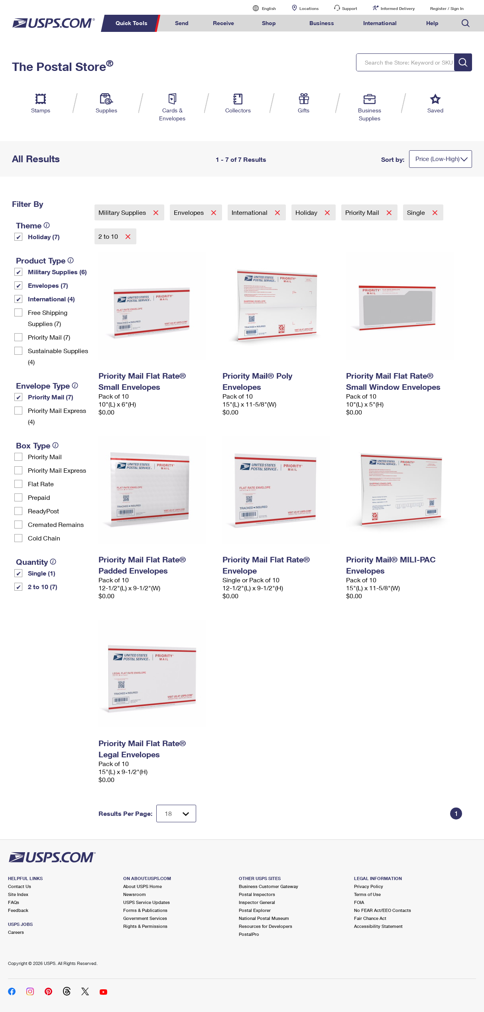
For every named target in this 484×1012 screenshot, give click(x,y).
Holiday (307, 212)
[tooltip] (46, 225)
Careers (16, 932)
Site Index (18, 894)
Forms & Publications (145, 910)
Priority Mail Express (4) (57, 416)
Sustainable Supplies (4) (58, 356)
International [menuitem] (380, 23)
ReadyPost (43, 511)
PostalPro (249, 934)
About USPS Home (142, 886)
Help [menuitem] (432, 23)
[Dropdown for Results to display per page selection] (176, 813)
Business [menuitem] (321, 23)
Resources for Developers (265, 926)
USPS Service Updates (146, 902)
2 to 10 (109, 236)
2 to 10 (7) (42, 586)
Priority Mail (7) (49, 337)
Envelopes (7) (48, 285)
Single (417, 212)
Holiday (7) (44, 236)
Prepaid (39, 497)
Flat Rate (41, 483)
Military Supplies (123, 212)
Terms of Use (367, 894)
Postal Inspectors (257, 894)
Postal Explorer (255, 910)
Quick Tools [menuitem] (132, 23)
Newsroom (134, 894)
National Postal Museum (264, 918)
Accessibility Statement (378, 926)
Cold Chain (44, 538)
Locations (309, 8)
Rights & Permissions (145, 926)
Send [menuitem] (182, 23)
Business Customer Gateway (268, 886)
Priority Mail (45, 456)
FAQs (13, 902)
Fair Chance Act (370, 918)
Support (349, 8)
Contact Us (19, 886)
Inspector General (257, 902)
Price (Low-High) (437, 158)
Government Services (145, 918)
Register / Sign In (447, 8)
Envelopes (189, 212)
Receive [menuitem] (223, 23)
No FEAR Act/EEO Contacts (382, 910)
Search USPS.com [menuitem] (466, 23)
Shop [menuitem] (269, 23)
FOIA (359, 902)
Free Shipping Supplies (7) (47, 318)
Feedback (18, 910)
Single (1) (41, 573)
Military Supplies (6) (57, 271)
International (250, 212)
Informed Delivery (398, 8)
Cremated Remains (56, 524)
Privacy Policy (368, 886)
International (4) (51, 299)
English (261, 8)
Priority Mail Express (57, 470)
